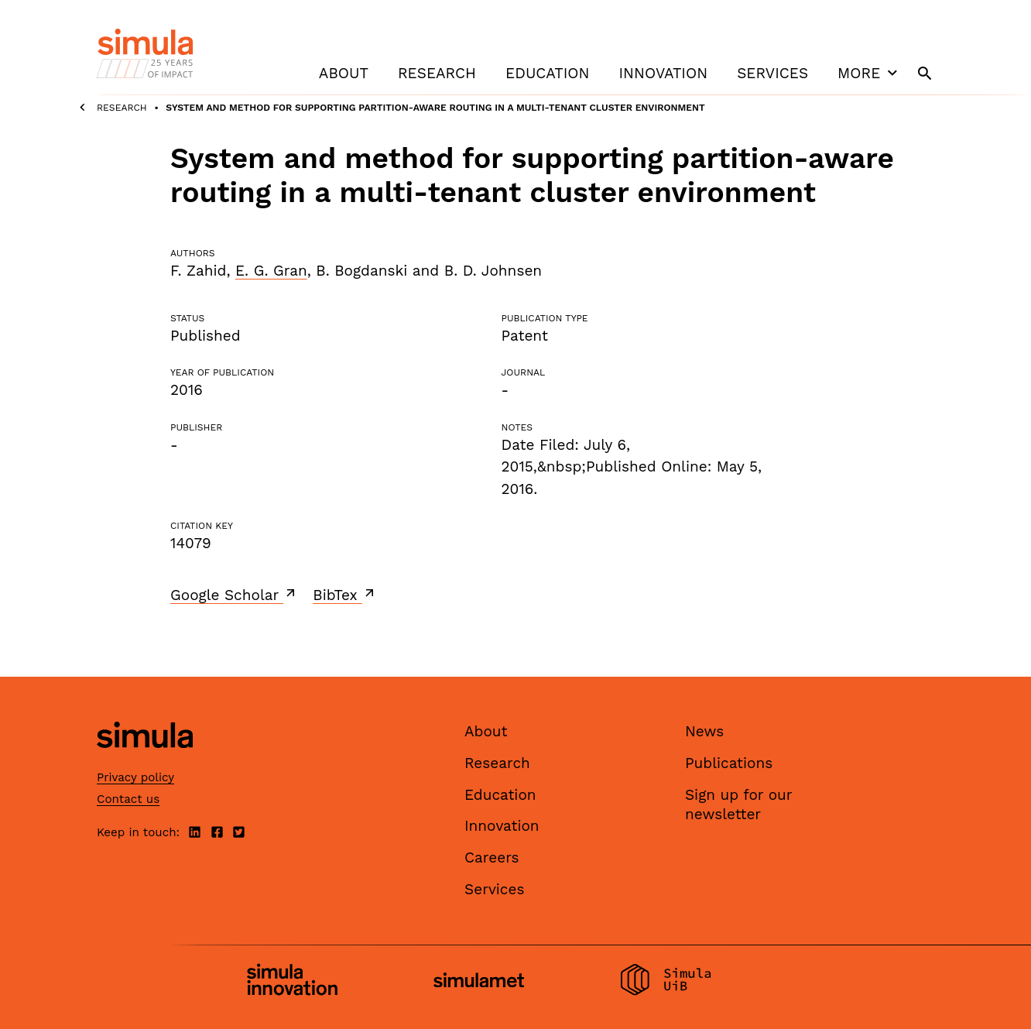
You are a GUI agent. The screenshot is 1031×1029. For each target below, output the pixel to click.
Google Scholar (234, 594)
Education (547, 73)
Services (772, 73)
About (343, 73)
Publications (728, 763)
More (869, 72)
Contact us (128, 799)
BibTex (345, 594)
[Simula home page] (145, 761)
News (704, 731)
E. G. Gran (271, 271)
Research (437, 73)
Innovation (662, 73)
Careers (491, 857)
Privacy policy (135, 777)
